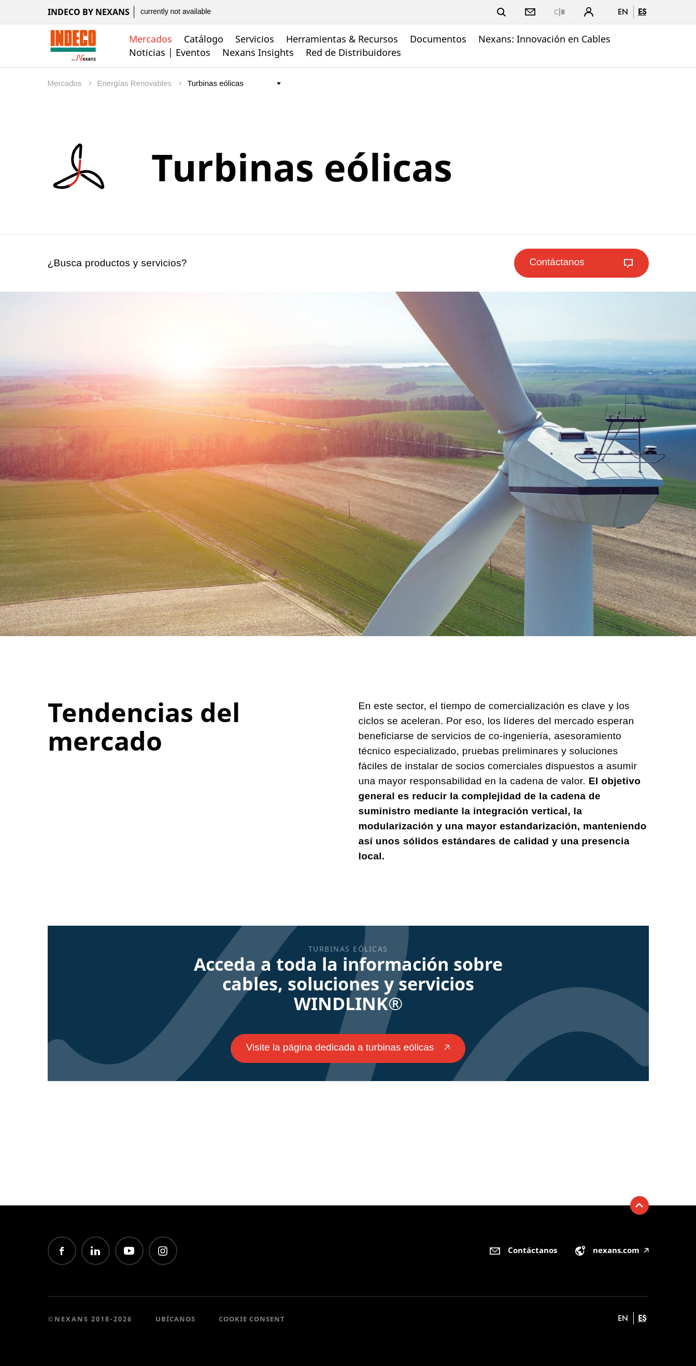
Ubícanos (175, 1319)
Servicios (254, 39)
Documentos (438, 39)
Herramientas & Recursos (342, 39)
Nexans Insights (258, 52)
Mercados (150, 39)
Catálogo (203, 39)
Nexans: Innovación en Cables (544, 39)
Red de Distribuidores (353, 52)
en (623, 12)
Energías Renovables (135, 83)
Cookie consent (252, 1319)
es (642, 12)
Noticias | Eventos (169, 52)
